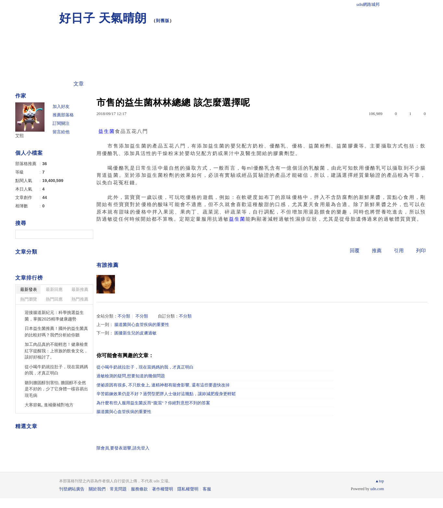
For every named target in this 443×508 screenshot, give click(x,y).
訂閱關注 (61, 123)
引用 (399, 250)
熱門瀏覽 (28, 299)
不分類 (124, 316)
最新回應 (54, 289)
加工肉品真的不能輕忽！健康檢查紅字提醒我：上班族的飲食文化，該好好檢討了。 (56, 350)
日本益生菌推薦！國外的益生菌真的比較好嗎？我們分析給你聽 (56, 331)
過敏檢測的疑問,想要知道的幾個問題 (130, 375)
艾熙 (19, 135)
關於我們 (97, 489)
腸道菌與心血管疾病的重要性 (141, 324)
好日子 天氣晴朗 (103, 18)
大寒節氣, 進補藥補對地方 (49, 404)
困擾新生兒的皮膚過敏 (135, 333)
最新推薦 (79, 289)
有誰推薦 (107, 265)
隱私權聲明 (187, 489)
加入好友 (61, 106)
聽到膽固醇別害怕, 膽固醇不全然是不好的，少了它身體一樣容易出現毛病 (56, 389)
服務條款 (139, 489)
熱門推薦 (79, 299)
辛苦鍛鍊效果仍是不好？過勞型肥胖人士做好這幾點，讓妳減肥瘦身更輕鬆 (166, 393)
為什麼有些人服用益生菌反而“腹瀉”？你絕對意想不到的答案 (153, 402)
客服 (207, 489)
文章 (78, 83)
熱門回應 (54, 299)
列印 (421, 250)
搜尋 (87, 234)
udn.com (377, 489)
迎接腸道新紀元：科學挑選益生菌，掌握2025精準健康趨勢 (54, 315)
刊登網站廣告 (71, 489)
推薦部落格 (63, 114)
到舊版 (163, 20)
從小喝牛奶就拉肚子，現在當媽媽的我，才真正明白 (145, 367)
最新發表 (28, 289)
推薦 (377, 250)
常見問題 (118, 489)
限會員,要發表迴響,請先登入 (122, 448)
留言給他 (61, 131)
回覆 (355, 250)
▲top (379, 481)
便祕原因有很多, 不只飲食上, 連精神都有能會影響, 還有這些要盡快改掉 (163, 385)
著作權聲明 (162, 489)
